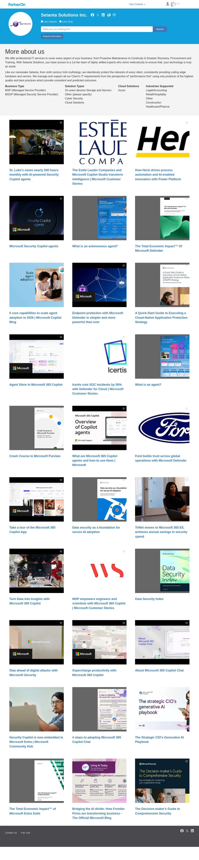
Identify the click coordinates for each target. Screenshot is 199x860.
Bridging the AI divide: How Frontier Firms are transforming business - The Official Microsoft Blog (98, 813)
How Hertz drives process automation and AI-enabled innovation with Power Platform (158, 174)
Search (160, 29)
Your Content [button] (137, 4)
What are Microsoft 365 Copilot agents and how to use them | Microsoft (94, 460)
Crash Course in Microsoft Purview (34, 456)
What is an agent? (148, 384)
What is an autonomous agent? (95, 246)
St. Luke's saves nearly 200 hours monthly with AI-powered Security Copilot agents (34, 174)
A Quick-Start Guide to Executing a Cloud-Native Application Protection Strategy (161, 317)
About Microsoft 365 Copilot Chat (159, 670)
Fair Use (25, 832)
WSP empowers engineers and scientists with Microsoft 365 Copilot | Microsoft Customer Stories (99, 603)
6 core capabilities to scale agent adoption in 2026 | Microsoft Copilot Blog (35, 317)
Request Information (52, 36)
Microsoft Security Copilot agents (33, 246)
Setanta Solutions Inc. (64, 15)
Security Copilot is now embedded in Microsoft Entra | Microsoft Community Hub (36, 742)
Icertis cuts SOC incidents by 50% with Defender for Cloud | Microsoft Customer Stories (97, 389)
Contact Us (11, 832)
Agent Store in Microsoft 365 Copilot (35, 384)
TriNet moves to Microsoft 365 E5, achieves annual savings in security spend (161, 532)
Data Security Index (149, 599)
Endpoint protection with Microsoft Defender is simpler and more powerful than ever (97, 317)
